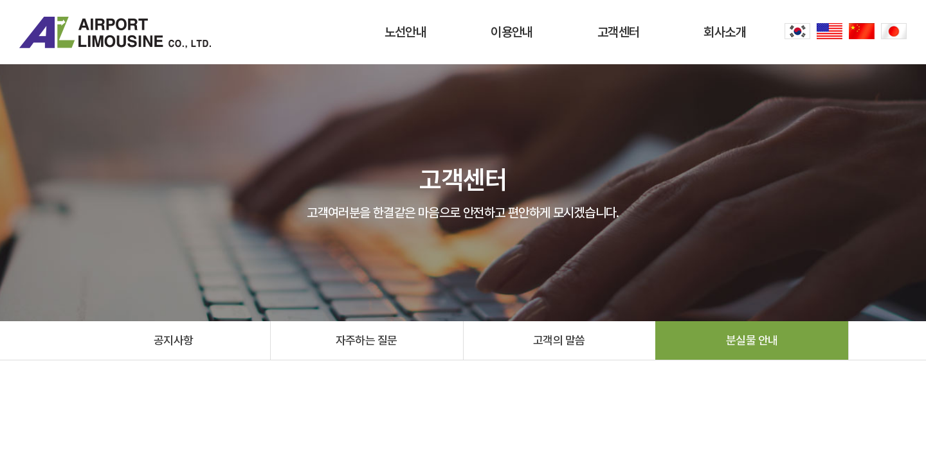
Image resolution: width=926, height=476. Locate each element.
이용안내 (512, 32)
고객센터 (618, 32)
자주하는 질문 (366, 340)
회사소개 (725, 32)
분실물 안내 (752, 340)
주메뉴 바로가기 (0, 0)
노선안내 (406, 32)
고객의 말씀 (559, 340)
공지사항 (174, 340)
